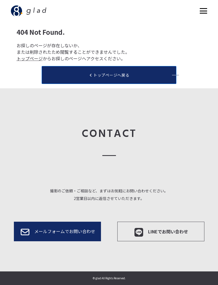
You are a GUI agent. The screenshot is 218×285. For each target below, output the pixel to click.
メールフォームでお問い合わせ (57, 232)
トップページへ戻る (109, 75)
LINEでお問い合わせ (160, 232)
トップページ (30, 58)
